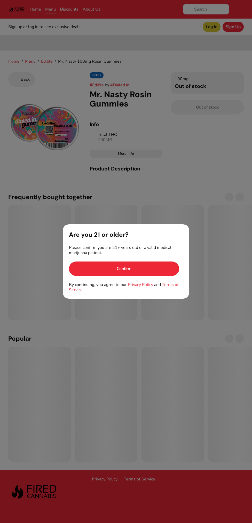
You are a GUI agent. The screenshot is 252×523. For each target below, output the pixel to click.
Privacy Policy (140, 285)
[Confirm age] (124, 269)
